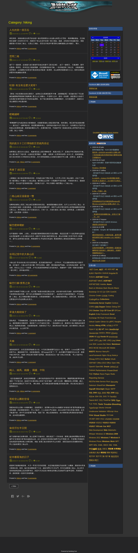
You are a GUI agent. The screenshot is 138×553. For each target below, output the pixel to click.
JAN (95, 61)
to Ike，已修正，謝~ (99, 191)
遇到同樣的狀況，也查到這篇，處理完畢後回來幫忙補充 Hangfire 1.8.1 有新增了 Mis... (106, 237)
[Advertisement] (105, 117)
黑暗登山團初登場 (19, 399)
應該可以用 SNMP (99, 261)
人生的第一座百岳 (19, 30)
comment (32, 188)
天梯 (11, 341)
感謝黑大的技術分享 (99, 224)
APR (115, 61)
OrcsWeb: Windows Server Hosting (105, 132)
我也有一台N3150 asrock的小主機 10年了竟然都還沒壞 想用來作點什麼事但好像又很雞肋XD (107, 154)
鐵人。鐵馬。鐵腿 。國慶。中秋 (27, 370)
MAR (108, 61)
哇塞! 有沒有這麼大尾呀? (23, 85)
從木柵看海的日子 (19, 457)
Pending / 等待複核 (99, 168)
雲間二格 (14, 56)
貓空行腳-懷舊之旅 (19, 283)
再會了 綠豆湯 (17, 169)
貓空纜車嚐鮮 (16, 225)
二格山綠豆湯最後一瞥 (21, 196)
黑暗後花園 (93, 97)
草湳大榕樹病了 (18, 312)
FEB (101, 61)
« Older (13, 486)
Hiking (18, 48)
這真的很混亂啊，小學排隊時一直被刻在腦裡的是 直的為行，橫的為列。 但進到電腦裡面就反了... (106, 250)
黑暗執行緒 (93, 88)
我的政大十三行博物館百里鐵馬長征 (29, 143)
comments (32, 48)
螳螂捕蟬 (14, 114)
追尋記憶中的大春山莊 (21, 254)
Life (17, 162)
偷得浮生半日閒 (18, 428)
